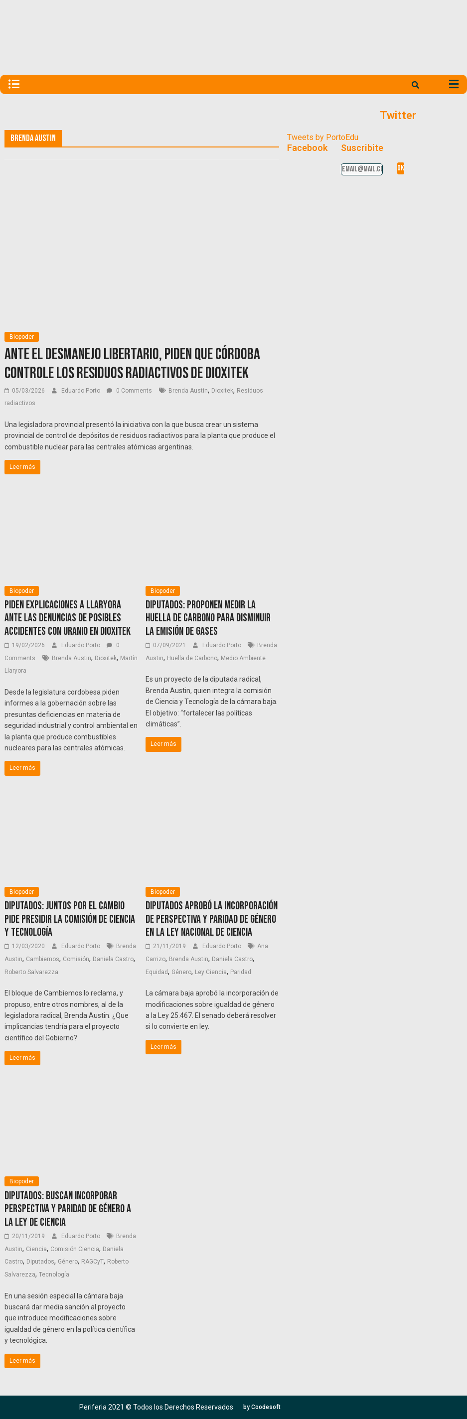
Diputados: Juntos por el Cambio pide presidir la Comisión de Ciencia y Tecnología (69, 919)
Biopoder (21, 336)
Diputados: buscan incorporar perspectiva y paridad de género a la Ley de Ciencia (67, 1209)
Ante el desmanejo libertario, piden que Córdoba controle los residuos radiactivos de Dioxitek (132, 364)
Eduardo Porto (81, 390)
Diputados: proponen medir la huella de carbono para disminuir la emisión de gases (208, 618)
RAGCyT (92, 1261)
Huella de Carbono (192, 658)
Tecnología (54, 1274)
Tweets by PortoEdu (322, 137)
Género (181, 972)
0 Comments (129, 390)
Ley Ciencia (211, 972)
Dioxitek (222, 390)
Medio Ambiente (243, 658)
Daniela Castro (113, 959)
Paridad (240, 972)
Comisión (76, 959)
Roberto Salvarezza (31, 972)
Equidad (157, 972)
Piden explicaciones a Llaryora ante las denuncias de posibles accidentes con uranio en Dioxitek (67, 618)
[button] (262, 1407)
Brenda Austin (188, 390)
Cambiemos (42, 959)
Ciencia (36, 1249)
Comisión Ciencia (74, 1249)
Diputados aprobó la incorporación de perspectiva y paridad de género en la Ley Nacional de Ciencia (212, 919)
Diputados (40, 1261)
